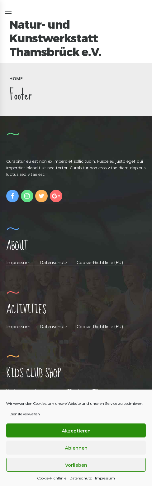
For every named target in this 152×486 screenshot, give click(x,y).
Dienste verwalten (24, 414)
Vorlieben (76, 465)
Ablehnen (76, 448)
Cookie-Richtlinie (51, 478)
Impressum (105, 478)
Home (16, 79)
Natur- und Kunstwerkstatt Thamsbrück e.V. (55, 38)
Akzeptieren (76, 430)
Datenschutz (80, 478)
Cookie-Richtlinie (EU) (100, 262)
